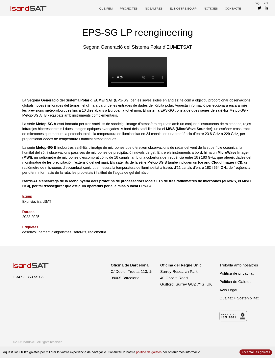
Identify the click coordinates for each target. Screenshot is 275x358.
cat (266, 3)
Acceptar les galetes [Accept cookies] (255, 352)
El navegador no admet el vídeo (137, 72)
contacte (233, 8)
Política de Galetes (235, 282)
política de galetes (149, 352)
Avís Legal (228, 290)
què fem (106, 8)
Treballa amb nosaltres (238, 265)
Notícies (211, 8)
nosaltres (154, 8)
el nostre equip (183, 8)
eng (257, 3)
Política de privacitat (236, 273)
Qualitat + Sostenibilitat (239, 298)
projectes (129, 8)
